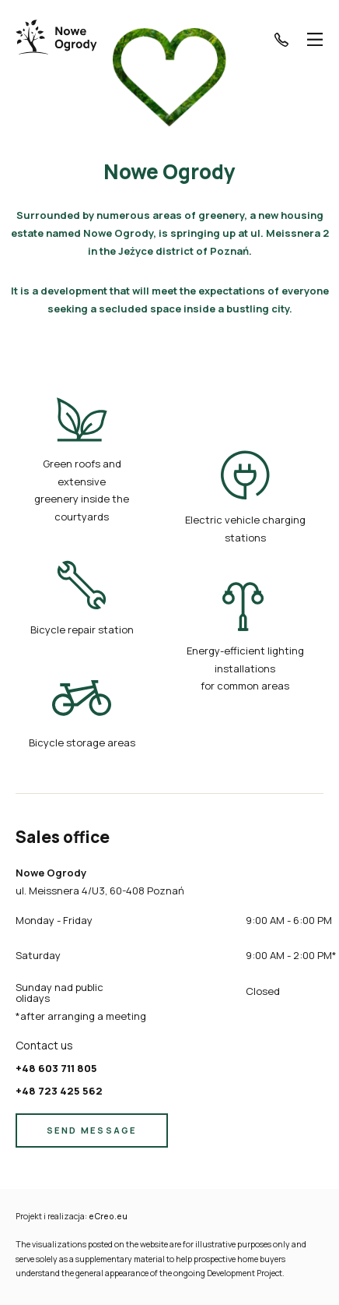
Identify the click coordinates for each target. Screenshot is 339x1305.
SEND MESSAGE (92, 1130)
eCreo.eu (108, 1216)
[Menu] (315, 39)
